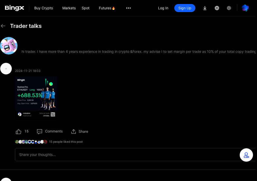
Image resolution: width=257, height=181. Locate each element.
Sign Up (184, 8)
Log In (163, 8)
